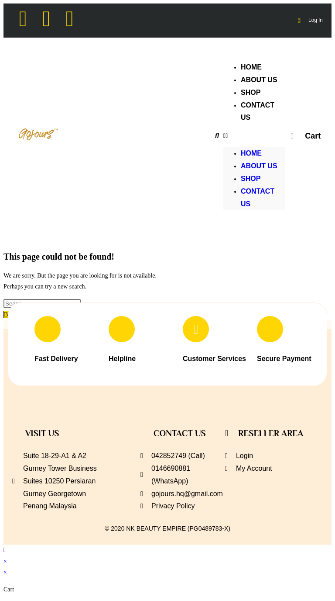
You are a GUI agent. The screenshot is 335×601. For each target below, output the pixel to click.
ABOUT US (259, 166)
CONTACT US (257, 111)
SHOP (250, 178)
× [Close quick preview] (5, 561)
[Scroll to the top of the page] (4, 550)
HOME (251, 153)
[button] (254, 135)
